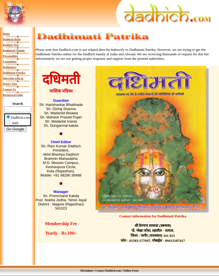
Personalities (10, 56)
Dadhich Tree (11, 44)
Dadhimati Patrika (14, 72)
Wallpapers (9, 67)
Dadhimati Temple (14, 50)
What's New (10, 83)
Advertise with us (13, 78)
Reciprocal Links (13, 94)
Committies (9, 61)
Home (6, 33)
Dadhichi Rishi (12, 39)
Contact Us (9, 89)
